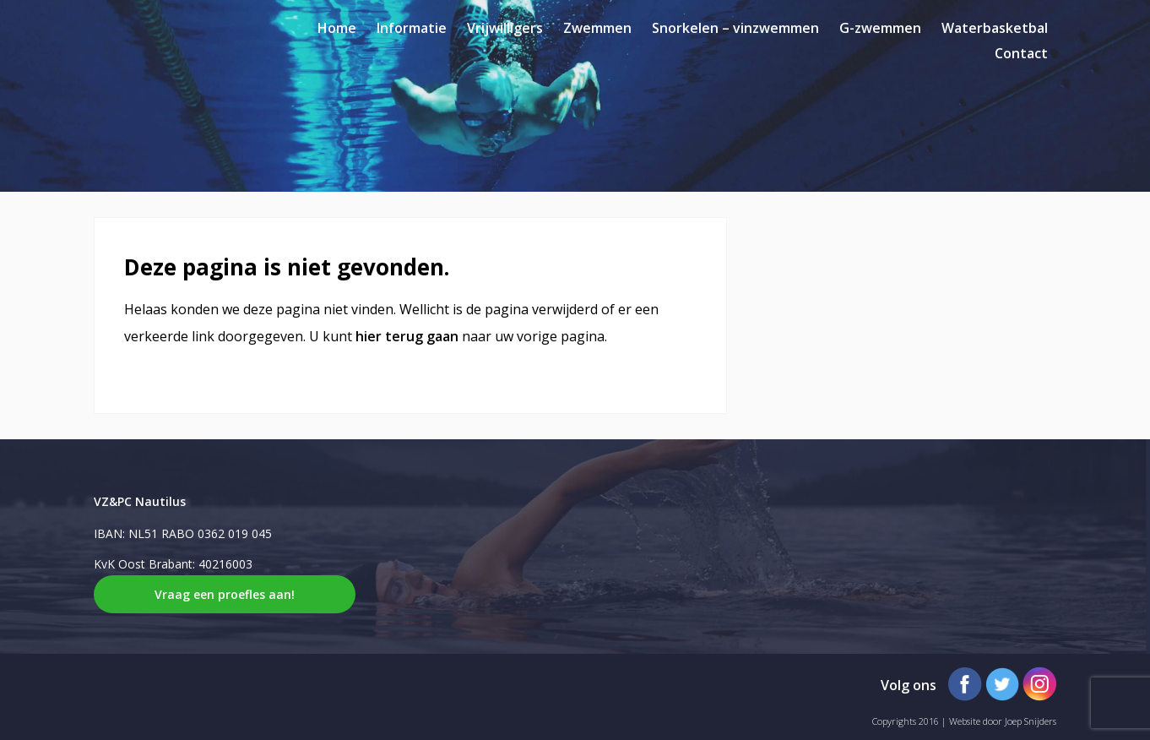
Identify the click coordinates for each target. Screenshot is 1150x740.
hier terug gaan (406, 336)
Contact (1021, 53)
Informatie (412, 28)
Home (336, 28)
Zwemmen (597, 28)
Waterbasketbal (994, 28)
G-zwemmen (880, 28)
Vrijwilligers (505, 28)
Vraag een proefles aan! (225, 594)
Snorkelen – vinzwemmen (735, 28)
